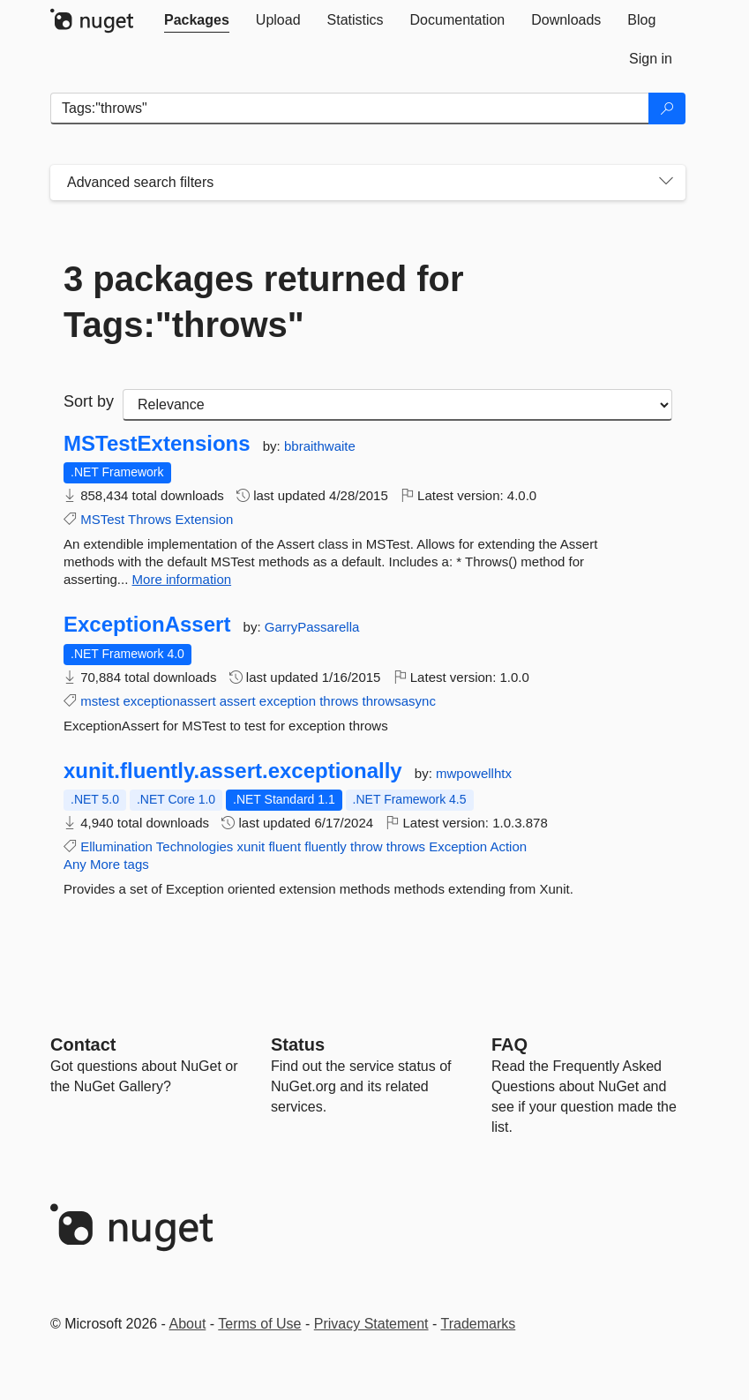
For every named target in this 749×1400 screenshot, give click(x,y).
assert (238, 700)
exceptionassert (170, 700)
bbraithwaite (320, 445)
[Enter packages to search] (349, 108)
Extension (204, 519)
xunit (251, 846)
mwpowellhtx (474, 773)
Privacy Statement (371, 1323)
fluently (325, 846)
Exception (458, 846)
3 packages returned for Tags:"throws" (264, 301)
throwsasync (399, 700)
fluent (284, 846)
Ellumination (116, 846)
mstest (99, 700)
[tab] (197, 20)
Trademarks (478, 1323)
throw (366, 846)
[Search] (666, 108)
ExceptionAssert (147, 624)
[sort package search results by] (397, 405)
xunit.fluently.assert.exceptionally (233, 771)
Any (75, 864)
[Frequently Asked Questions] (509, 1044)
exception (287, 700)
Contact (83, 1044)
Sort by (89, 401)
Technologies (195, 846)
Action (508, 846)
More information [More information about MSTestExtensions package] (182, 579)
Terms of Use (259, 1323)
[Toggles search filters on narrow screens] (666, 182)
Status (298, 1044)
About (187, 1323)
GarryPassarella (312, 626)
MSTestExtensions (157, 443)
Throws (149, 519)
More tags (119, 864)
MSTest (102, 519)
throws (338, 700)
